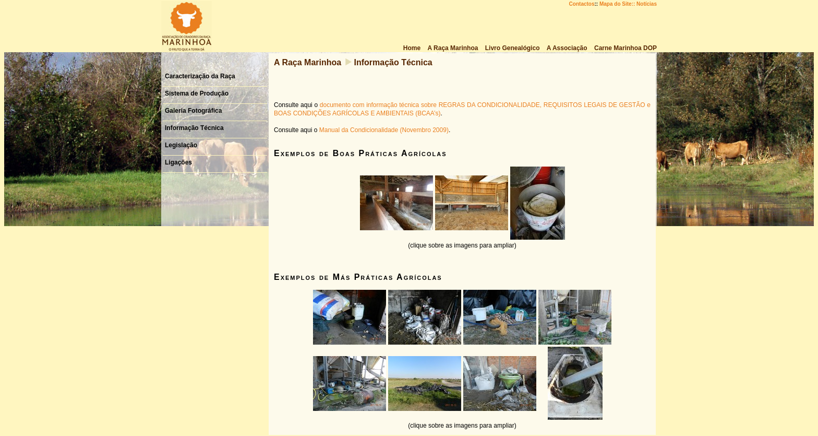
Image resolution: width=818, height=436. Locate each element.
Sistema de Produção (196, 93)
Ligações (178, 162)
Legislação (181, 145)
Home (411, 48)
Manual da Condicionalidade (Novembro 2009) (384, 130)
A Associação (567, 48)
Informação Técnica (194, 128)
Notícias (646, 4)
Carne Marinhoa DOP (625, 48)
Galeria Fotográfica (193, 110)
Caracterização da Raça (200, 76)
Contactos (582, 4)
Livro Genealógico (512, 48)
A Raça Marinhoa (453, 48)
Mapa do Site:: (617, 4)
